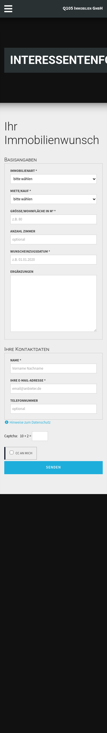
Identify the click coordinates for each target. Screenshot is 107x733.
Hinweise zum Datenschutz (27, 422)
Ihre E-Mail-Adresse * (28, 380)
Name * (15, 360)
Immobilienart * (23, 171)
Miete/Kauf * (20, 191)
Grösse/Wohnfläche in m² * (33, 211)
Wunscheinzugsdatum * (30, 251)
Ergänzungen (21, 272)
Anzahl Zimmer (22, 231)
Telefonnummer (24, 401)
